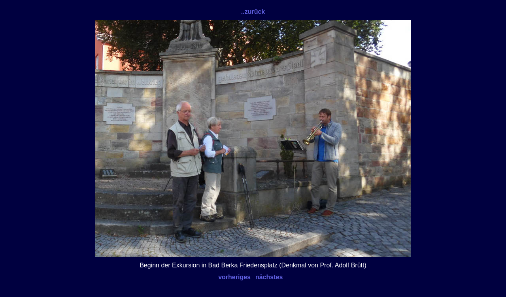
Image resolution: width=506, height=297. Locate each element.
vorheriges (234, 277)
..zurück (253, 11)
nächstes (269, 277)
